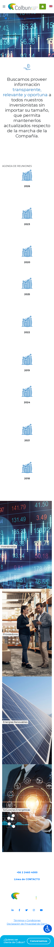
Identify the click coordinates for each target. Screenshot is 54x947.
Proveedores (19, 642)
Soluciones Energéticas (29, 821)
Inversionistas (31, 18)
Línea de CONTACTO (27, 900)
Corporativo (16, 18)
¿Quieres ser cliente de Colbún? (27, 941)
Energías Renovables (28, 730)
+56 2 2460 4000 (27, 891)
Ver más (27, 199)
